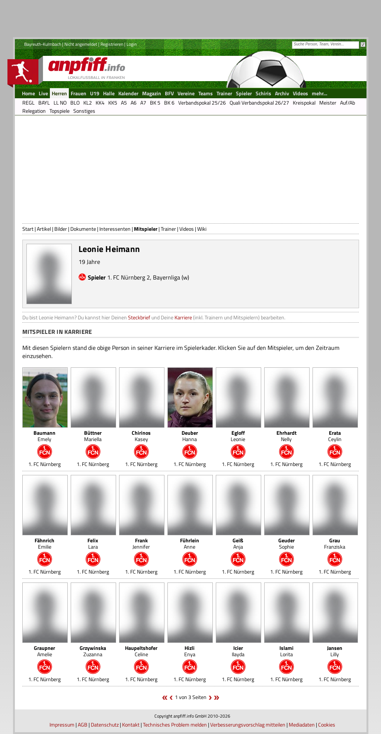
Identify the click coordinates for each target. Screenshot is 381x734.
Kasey (141, 436)
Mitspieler (145, 229)
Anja (238, 543)
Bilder (60, 229)
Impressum (61, 724)
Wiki (201, 229)
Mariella (93, 436)
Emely (44, 436)
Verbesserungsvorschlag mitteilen (247, 724)
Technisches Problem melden (175, 724)
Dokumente (83, 229)
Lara (92, 543)
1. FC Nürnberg (44, 464)
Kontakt (131, 724)
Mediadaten (302, 724)
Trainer (168, 229)
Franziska (334, 543)
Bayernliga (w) (171, 277)
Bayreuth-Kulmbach (42, 44)
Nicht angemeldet (80, 44)
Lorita (286, 651)
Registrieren (111, 44)
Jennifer (141, 543)
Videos (186, 229)
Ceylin (335, 436)
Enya (189, 651)
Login (132, 44)
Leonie (238, 436)
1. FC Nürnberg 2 (128, 277)
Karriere (183, 317)
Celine (141, 651)
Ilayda (238, 651)
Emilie (44, 543)
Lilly (334, 651)
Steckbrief (139, 317)
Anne (189, 543)
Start (27, 229)
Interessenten (115, 229)
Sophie (286, 543)
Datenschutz (105, 724)
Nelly (286, 436)
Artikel (44, 229)
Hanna (190, 436)
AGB (82, 724)
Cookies (326, 724)
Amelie (44, 651)
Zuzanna (93, 651)
